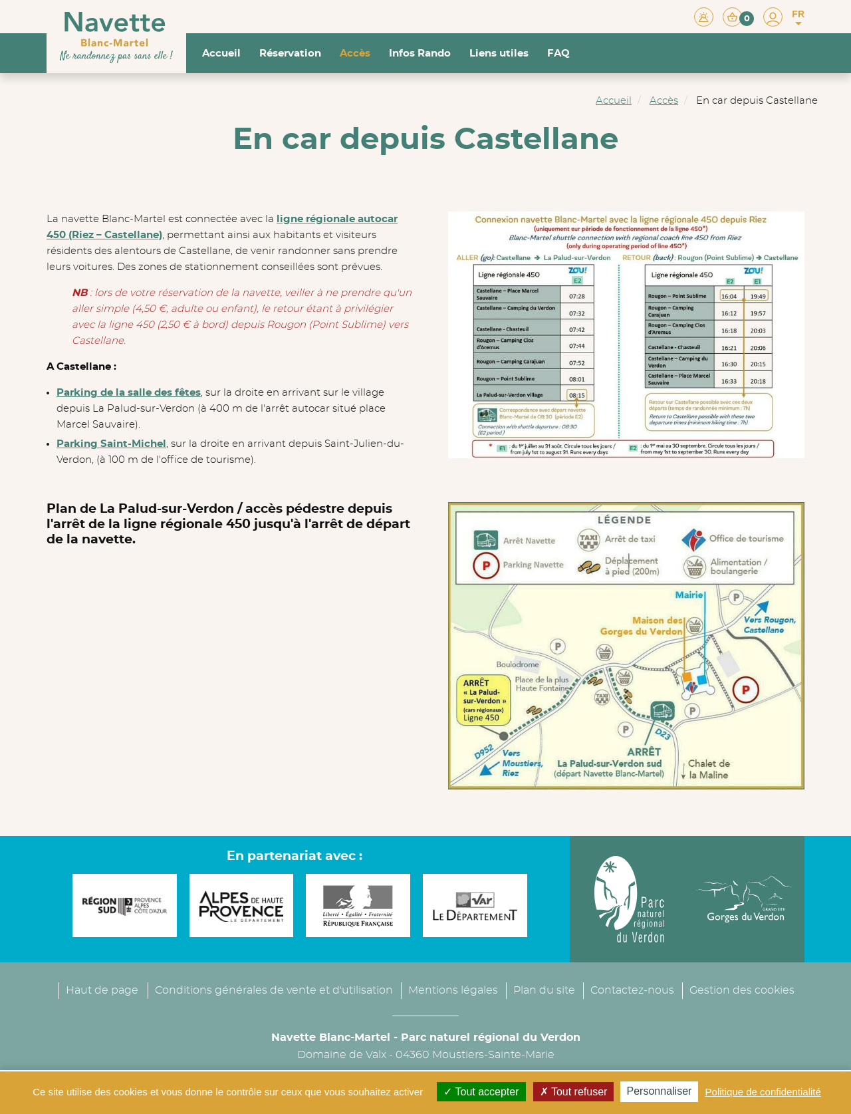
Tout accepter (481, 1091)
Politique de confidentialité (763, 1091)
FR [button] (798, 18)
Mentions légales (453, 990)
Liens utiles (499, 54)
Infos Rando (420, 54)
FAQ (558, 54)
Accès (355, 54)
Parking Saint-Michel (111, 444)
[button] (738, 16)
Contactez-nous (632, 990)
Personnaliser (659, 1091)
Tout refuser (574, 1091)
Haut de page (102, 990)
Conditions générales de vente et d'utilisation (274, 990)
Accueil (221, 54)
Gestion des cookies (741, 990)
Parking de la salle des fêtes (129, 393)
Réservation (290, 54)
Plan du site (544, 990)
